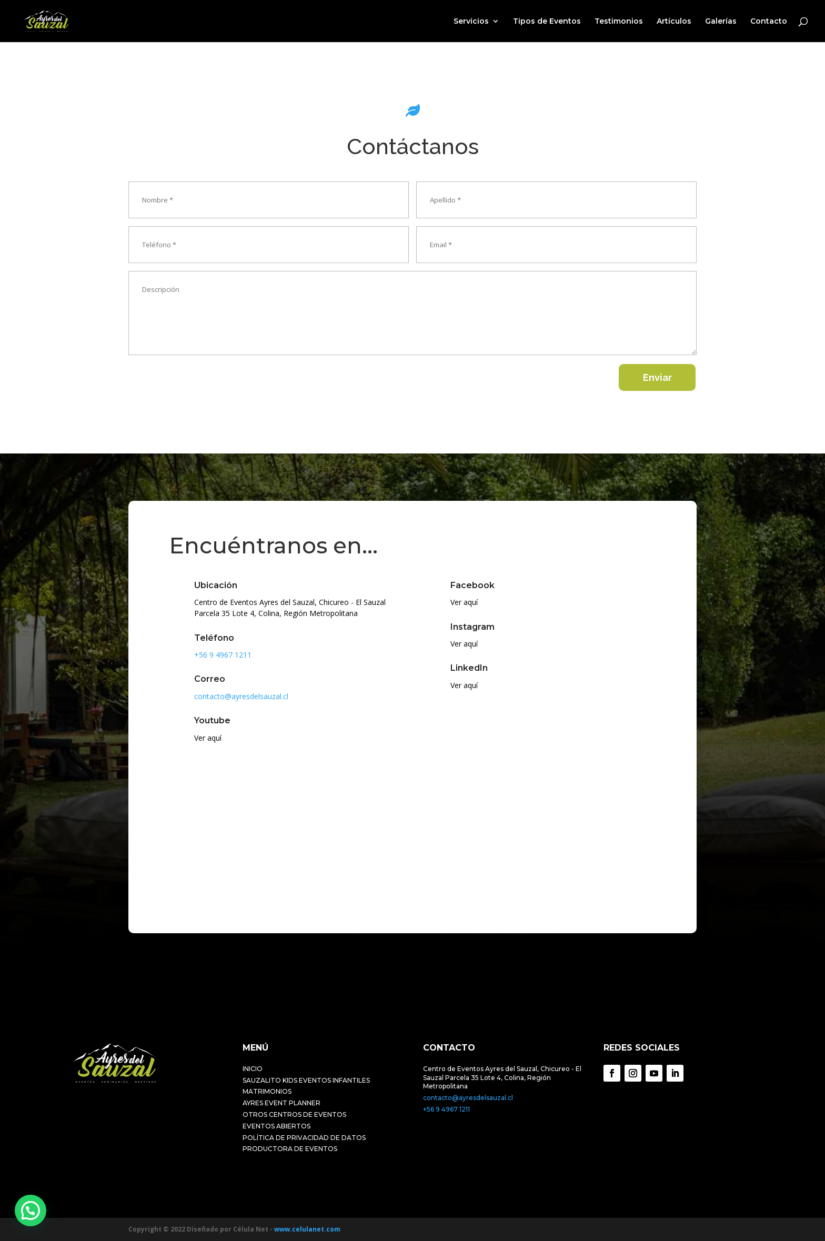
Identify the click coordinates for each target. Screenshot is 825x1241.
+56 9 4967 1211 (446, 1109)
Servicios (471, 21)
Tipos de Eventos (547, 21)
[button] (30, 1210)
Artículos (674, 21)
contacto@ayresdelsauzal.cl (468, 1098)
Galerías (721, 21)
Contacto (768, 21)
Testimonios (619, 21)
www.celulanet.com (307, 1229)
